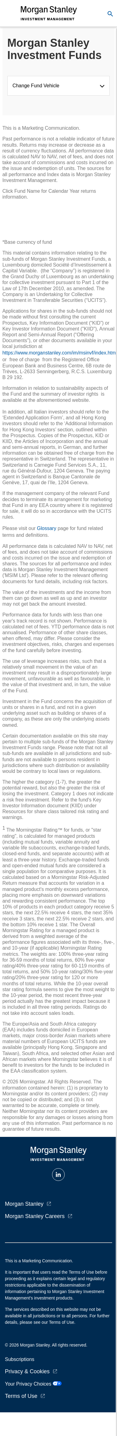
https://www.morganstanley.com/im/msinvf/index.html (59, 352)
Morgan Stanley (24, 1204)
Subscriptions (19, 1359)
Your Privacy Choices (33, 1384)
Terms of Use (21, 1396)
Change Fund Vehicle (37, 85)
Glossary (46, 528)
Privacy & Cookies (27, 1371)
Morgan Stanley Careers (35, 1216)
